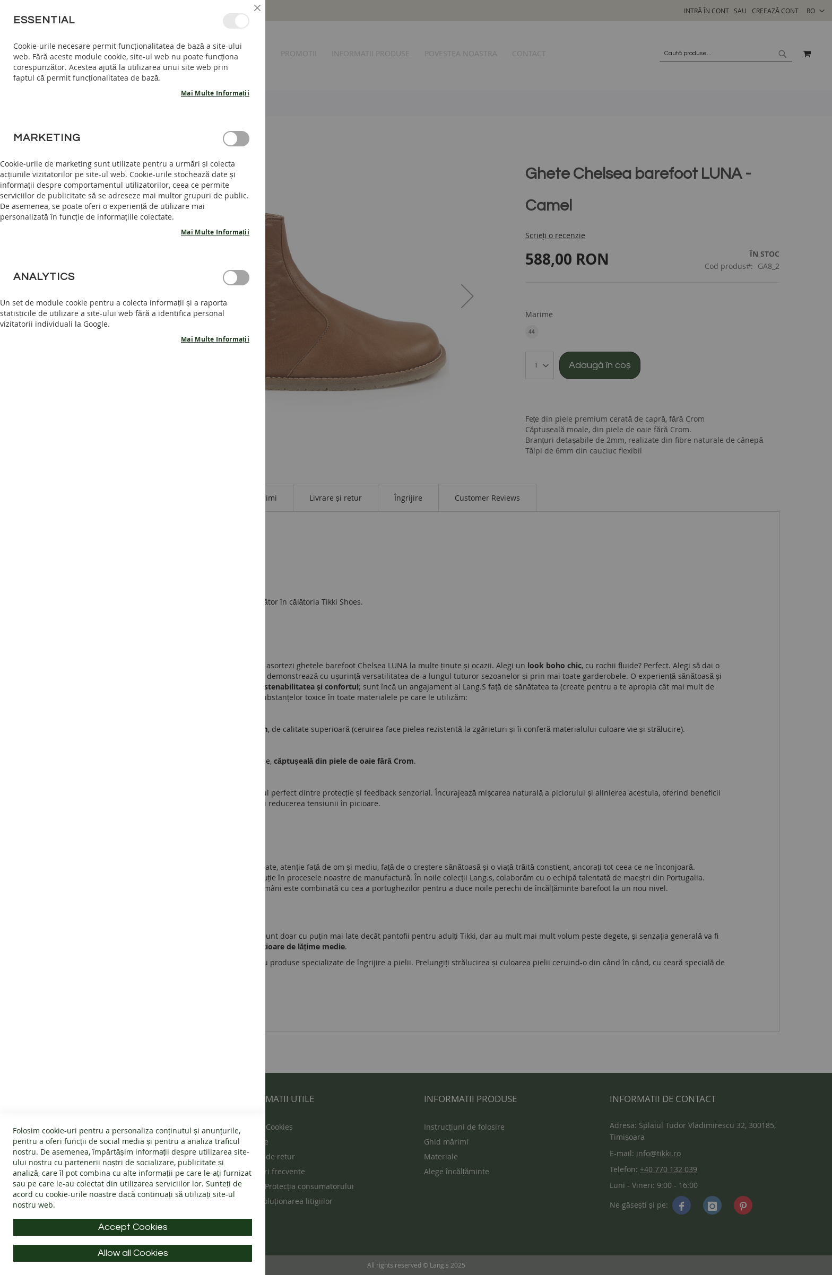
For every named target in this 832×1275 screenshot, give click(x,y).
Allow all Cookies (133, 1253)
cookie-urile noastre (81, 1194)
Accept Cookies (133, 1227)
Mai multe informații (215, 93)
